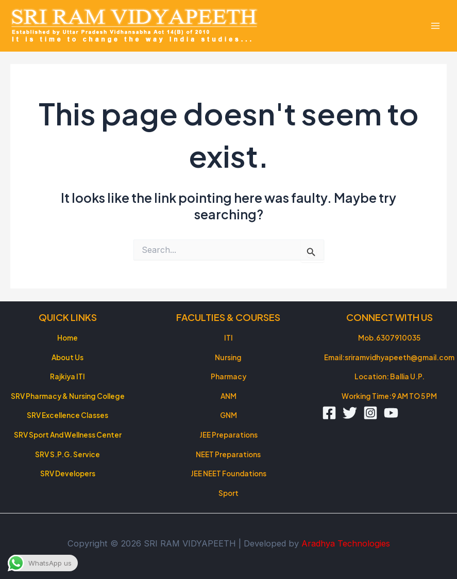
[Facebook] (329, 413)
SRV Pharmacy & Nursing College (68, 396)
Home (67, 337)
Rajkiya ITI (67, 376)
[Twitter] (350, 413)
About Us (67, 357)
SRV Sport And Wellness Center (68, 434)
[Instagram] (370, 413)
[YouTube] (391, 413)
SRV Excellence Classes (67, 415)
